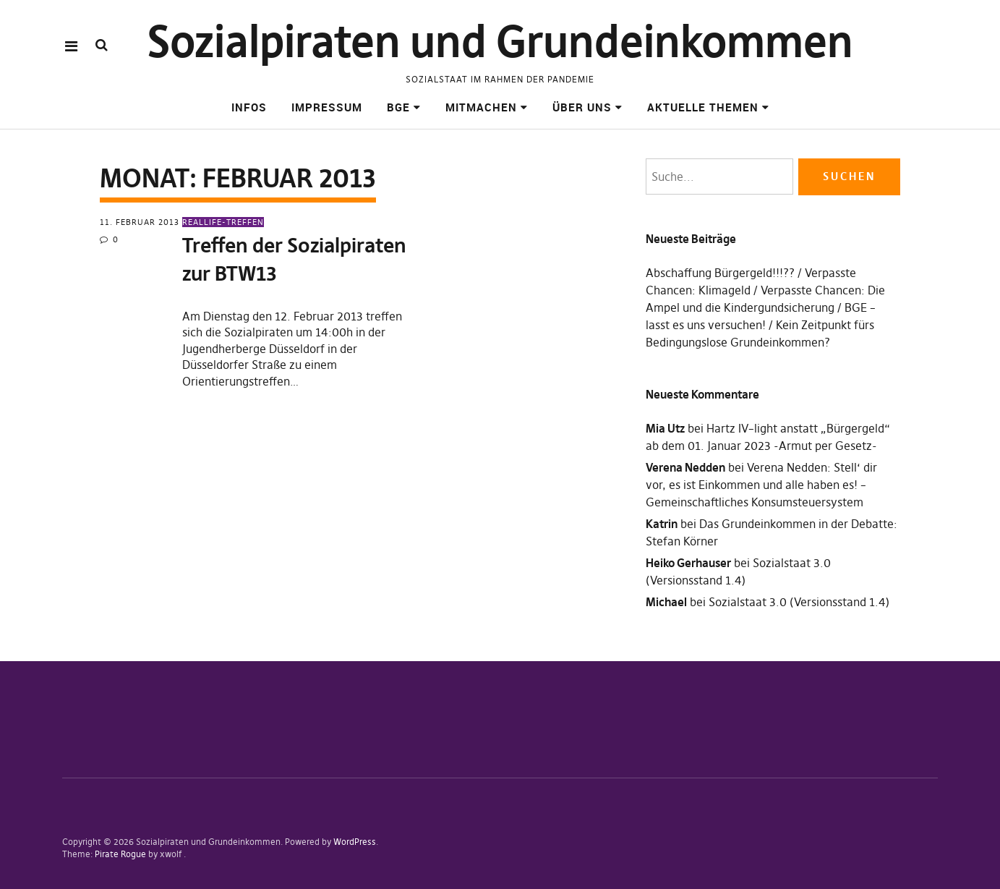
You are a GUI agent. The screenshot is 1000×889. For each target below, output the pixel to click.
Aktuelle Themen (702, 107)
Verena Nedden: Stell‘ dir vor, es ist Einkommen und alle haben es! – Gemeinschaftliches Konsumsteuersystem (761, 484)
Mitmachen (481, 107)
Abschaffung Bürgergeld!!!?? (720, 272)
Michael (666, 602)
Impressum (326, 107)
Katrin (662, 523)
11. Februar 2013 (139, 222)
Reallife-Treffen (223, 222)
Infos (249, 107)
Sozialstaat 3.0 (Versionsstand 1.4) (799, 602)
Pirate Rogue (120, 853)
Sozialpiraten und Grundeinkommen (500, 41)
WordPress (354, 841)
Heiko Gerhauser (688, 563)
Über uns (582, 107)
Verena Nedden (685, 467)
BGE (398, 107)
